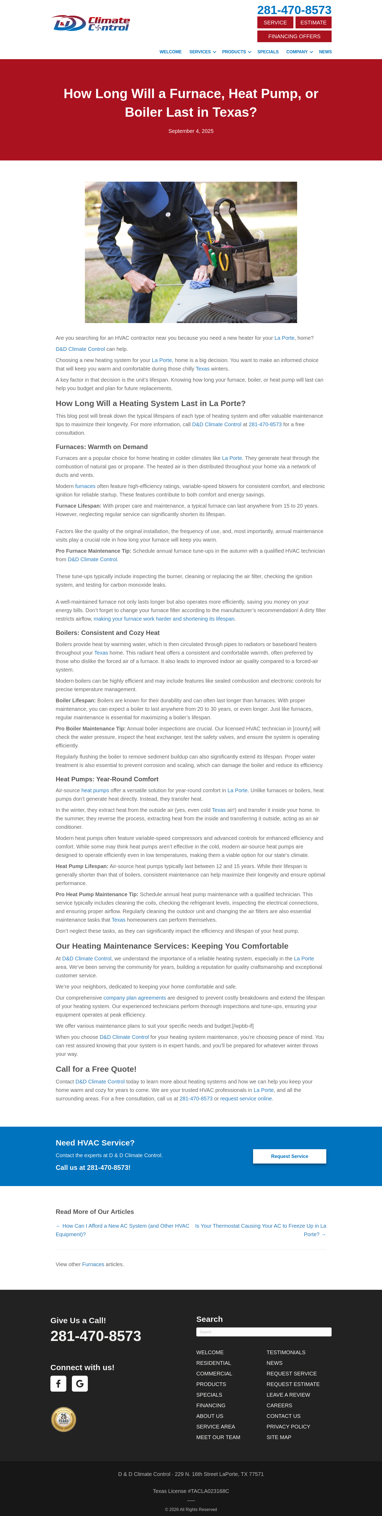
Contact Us (284, 1411)
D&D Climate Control (80, 344)
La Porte (285, 333)
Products (234, 47)
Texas (203, 364)
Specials (268, 47)
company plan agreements (134, 993)
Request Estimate (293, 1379)
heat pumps (95, 785)
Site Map (279, 1432)
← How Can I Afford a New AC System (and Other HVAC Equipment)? (122, 1225)
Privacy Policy (288, 1421)
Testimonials (286, 1347)
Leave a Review (288, 1390)
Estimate (314, 21)
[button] (214, 47)
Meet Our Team (218, 1432)
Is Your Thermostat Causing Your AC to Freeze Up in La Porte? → (260, 1225)
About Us (209, 1411)
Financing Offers (294, 33)
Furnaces (93, 1259)
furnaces (85, 481)
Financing (210, 1400)
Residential (213, 1358)
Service (275, 21)
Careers (279, 1400)
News (325, 47)
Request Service (292, 1368)
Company (297, 47)
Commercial (214, 1368)
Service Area (215, 1421)
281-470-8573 (294, 10)
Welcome (170, 47)
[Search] (264, 1326)
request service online (246, 1093)
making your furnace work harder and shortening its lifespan (164, 614)
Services (200, 47)
